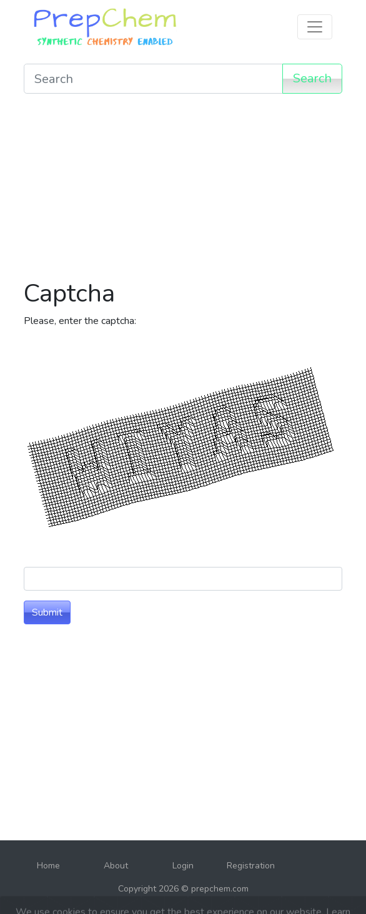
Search (312, 78)
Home (48, 866)
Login (183, 866)
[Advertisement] (183, 191)
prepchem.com (220, 889)
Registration (251, 866)
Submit (47, 612)
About (116, 866)
